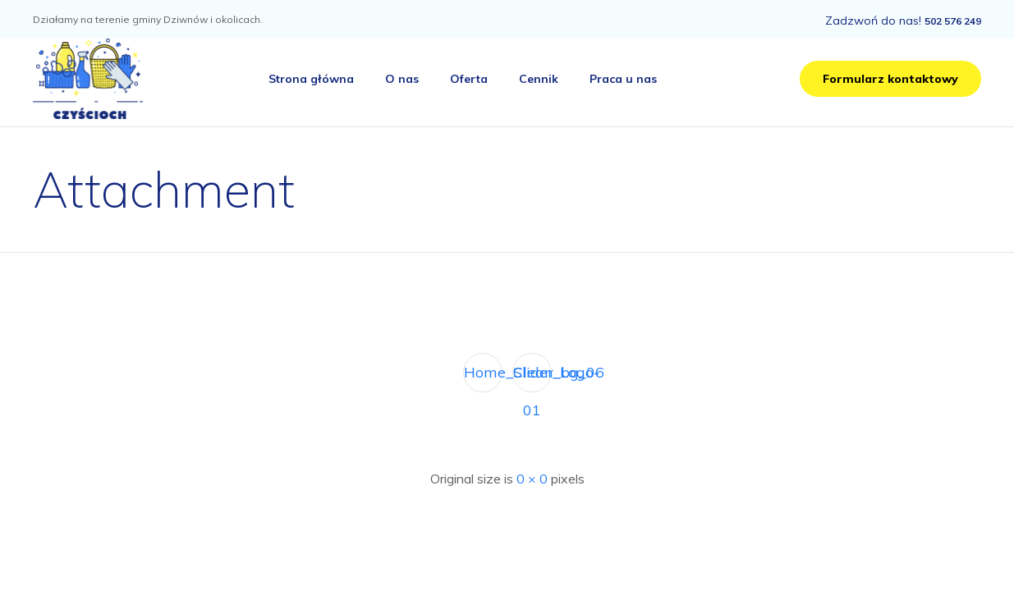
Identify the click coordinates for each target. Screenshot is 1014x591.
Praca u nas (623, 78)
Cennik (538, 78)
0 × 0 (532, 478)
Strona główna (311, 78)
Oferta (469, 78)
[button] (890, 79)
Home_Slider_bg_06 (483, 372)
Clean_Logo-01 (532, 377)
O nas (402, 78)
